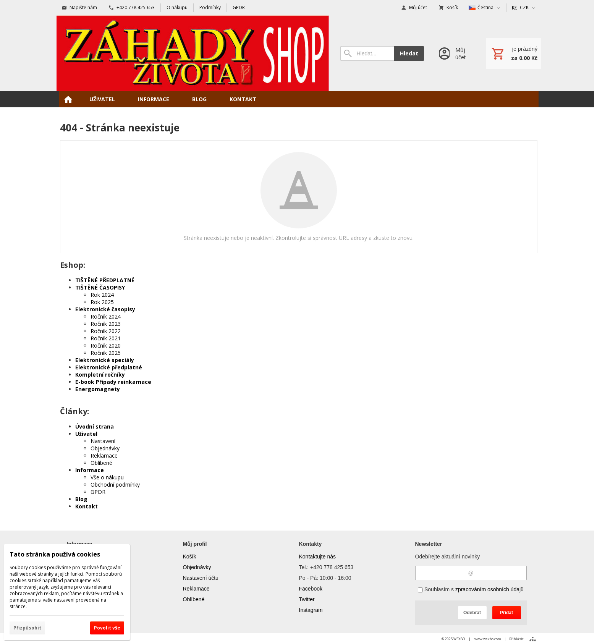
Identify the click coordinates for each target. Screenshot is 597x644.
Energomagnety (97, 389)
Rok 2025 (102, 302)
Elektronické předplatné (108, 367)
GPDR (98, 491)
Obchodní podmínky (115, 484)
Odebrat (472, 612)
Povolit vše (107, 628)
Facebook (310, 589)
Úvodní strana (94, 426)
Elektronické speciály (104, 360)
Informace (89, 470)
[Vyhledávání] (367, 53)
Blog (81, 499)
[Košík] (513, 53)
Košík (189, 556)
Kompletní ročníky (100, 374)
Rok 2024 (102, 294)
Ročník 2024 (106, 316)
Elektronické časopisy (105, 309)
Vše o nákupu (107, 477)
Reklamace (104, 455)
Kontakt (86, 506)
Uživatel (86, 433)
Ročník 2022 (106, 331)
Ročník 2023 (106, 323)
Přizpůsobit (27, 628)
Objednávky (105, 448)
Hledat (409, 53)
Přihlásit (516, 638)
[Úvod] (192, 53)
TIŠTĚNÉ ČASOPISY (100, 287)
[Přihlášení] (455, 53)
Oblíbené (101, 462)
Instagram (311, 610)
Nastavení (103, 441)
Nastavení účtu (200, 578)
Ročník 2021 (106, 338)
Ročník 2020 (106, 345)
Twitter (307, 599)
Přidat (506, 612)
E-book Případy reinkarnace (113, 381)
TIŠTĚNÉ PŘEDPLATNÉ (104, 280)
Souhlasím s (471, 589)
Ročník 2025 (106, 352)
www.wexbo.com (487, 638)
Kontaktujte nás (317, 556)
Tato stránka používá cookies (55, 554)
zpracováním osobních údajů (489, 589)
